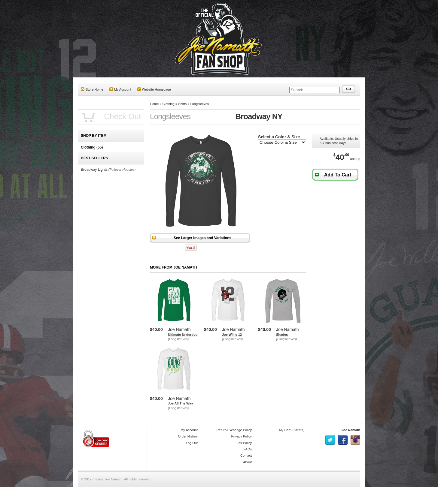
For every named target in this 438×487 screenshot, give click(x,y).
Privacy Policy (241, 436)
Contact (246, 455)
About (247, 462)
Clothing (169, 104)
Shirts (182, 104)
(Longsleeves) (178, 339)
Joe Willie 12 (232, 334)
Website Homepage (154, 89)
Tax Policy (244, 443)
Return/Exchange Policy (234, 430)
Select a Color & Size (279, 136)
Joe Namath (351, 430)
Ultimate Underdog (182, 334)
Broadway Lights (94, 169)
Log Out (192, 443)
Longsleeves (199, 104)
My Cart (285, 430)
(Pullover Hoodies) (121, 169)
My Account (120, 89)
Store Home (92, 89)
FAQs (247, 449)
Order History (188, 436)
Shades (282, 334)
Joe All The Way (180, 403)
